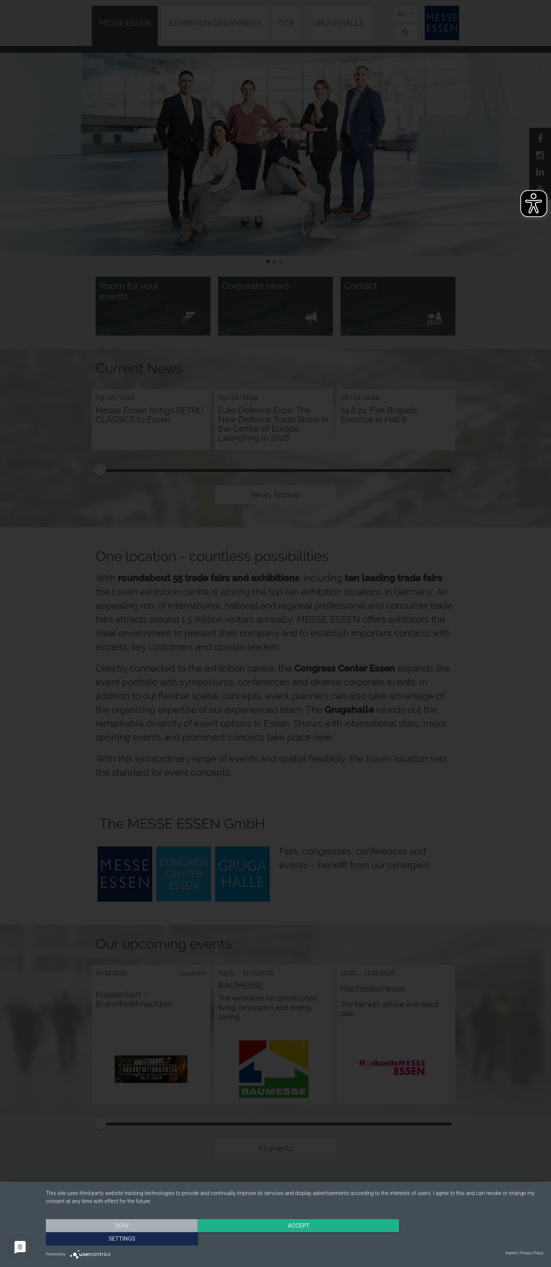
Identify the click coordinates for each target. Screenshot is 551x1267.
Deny (120, 1238)
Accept (294, 1238)
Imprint (511, 1253)
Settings (468, 1238)
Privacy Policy (531, 1253)
